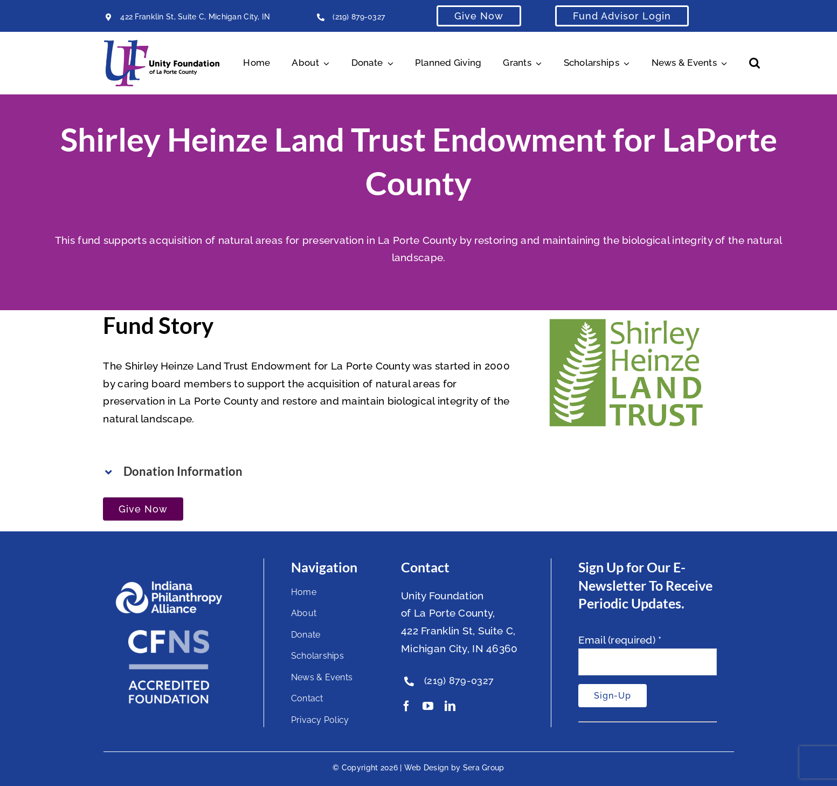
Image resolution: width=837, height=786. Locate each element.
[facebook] (406, 706)
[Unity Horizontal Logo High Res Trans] (161, 45)
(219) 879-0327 (359, 16)
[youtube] (428, 706)
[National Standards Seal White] (168, 635)
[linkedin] (450, 706)
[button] (754, 63)
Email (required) (620, 640)
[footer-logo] (169, 585)
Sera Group (483, 767)
